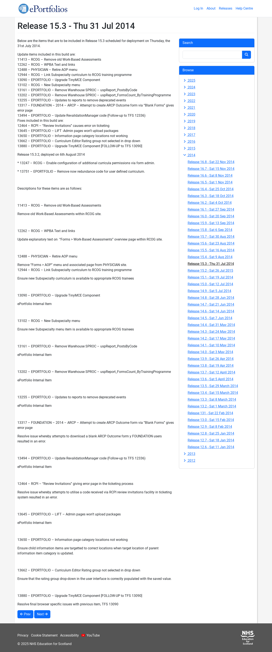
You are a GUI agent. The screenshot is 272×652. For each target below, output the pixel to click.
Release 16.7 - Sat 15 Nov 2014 (211, 169)
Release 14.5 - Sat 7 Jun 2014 (210, 318)
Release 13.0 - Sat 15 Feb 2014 (211, 420)
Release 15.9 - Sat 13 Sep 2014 (211, 223)
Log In (198, 8)
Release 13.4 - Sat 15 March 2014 (213, 393)
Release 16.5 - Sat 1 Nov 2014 (210, 182)
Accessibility (69, 635)
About (211, 8)
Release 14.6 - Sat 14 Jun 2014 (211, 311)
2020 (189, 114)
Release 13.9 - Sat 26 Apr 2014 (211, 359)
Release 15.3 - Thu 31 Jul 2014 (211, 264)
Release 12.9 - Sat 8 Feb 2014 (210, 427)
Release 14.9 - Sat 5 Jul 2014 (209, 291)
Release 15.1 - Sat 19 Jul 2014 (210, 277)
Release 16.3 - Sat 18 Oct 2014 (211, 196)
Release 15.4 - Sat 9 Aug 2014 (210, 257)
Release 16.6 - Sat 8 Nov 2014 (210, 175)
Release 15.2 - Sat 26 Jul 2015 (210, 271)
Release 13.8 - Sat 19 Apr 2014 (211, 366)
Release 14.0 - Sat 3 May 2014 (210, 352)
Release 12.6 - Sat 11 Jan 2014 (211, 447)
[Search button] (246, 55)
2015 (189, 148)
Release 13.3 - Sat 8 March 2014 (212, 399)
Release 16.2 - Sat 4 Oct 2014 (210, 203)
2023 (189, 94)
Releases (225, 8)
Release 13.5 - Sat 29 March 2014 (213, 386)
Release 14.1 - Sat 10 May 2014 (211, 345)
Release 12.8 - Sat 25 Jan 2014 (211, 433)
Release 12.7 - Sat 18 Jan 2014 (211, 440)
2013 (189, 454)
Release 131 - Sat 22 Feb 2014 (210, 413)
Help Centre (244, 8)
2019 (189, 121)
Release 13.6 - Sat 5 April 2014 (210, 379)
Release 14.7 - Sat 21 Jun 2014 (211, 304)
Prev (25, 614)
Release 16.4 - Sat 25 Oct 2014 (211, 189)
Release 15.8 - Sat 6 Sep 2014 (210, 230)
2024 (189, 87)
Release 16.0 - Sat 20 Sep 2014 (211, 216)
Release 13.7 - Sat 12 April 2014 (211, 372)
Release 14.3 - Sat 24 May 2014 (211, 332)
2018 (189, 128)
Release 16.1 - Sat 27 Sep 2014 (211, 209)
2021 (189, 108)
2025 (189, 80)
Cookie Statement (44, 635)
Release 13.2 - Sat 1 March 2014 (212, 406)
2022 (189, 101)
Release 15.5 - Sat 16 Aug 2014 (211, 250)
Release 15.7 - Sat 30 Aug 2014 (211, 237)
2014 (189, 155)
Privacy (22, 635)
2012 (189, 461)
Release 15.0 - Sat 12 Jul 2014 (210, 284)
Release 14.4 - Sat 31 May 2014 (211, 325)
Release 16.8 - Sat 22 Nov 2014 (211, 162)
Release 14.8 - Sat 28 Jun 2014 (211, 298)
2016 (189, 142)
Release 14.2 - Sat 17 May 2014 (211, 338)
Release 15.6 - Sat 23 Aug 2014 (211, 243)
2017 (189, 135)
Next (42, 614)
